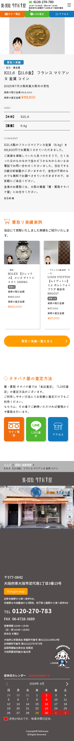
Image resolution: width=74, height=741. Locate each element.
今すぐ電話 (14, 14)
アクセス (63, 14)
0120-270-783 (32, 610)
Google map (16, 591)
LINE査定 (38, 14)
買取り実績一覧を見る (37, 341)
